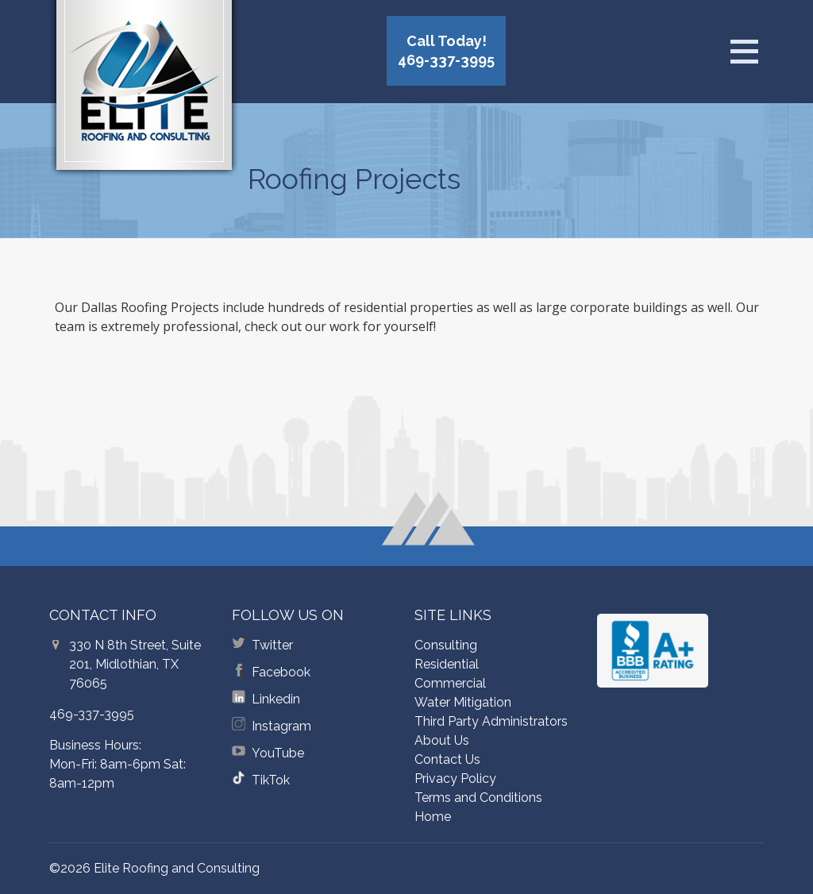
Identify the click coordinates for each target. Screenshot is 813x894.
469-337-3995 (91, 714)
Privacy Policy (455, 778)
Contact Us (447, 759)
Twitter (272, 645)
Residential (446, 664)
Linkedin (276, 699)
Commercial (450, 683)
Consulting (445, 645)
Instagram (281, 726)
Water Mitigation (462, 702)
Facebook (281, 672)
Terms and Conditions (478, 797)
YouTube (278, 753)
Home (432, 816)
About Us (441, 740)
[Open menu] (744, 51)
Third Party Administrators (491, 721)
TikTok (271, 780)
